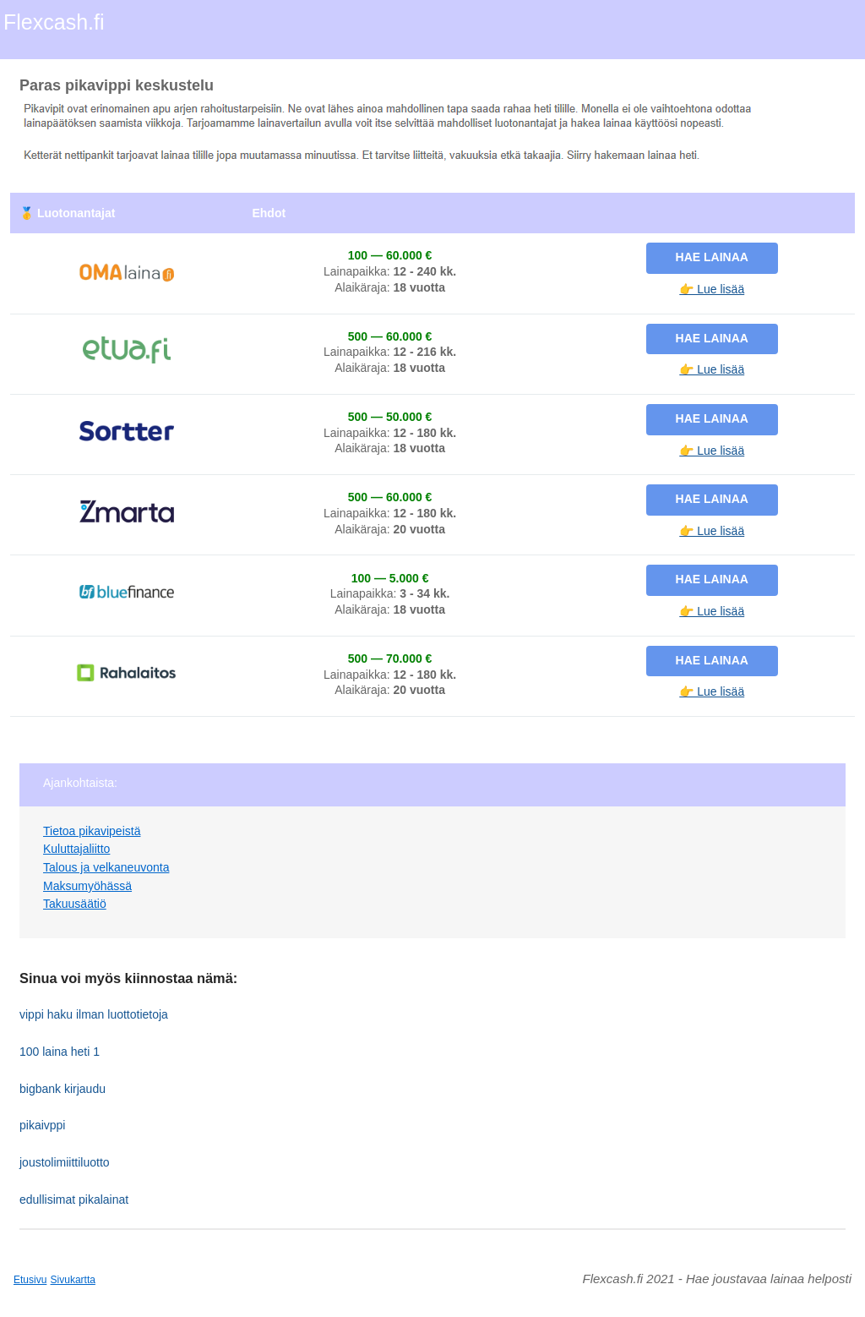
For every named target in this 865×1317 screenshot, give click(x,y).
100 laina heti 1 (59, 1051)
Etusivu (30, 1280)
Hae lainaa (712, 257)
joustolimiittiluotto (64, 1162)
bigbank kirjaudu (62, 1089)
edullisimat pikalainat (73, 1199)
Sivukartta (73, 1280)
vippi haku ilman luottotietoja (93, 1014)
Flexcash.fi (53, 22)
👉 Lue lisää (711, 289)
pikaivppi (42, 1125)
